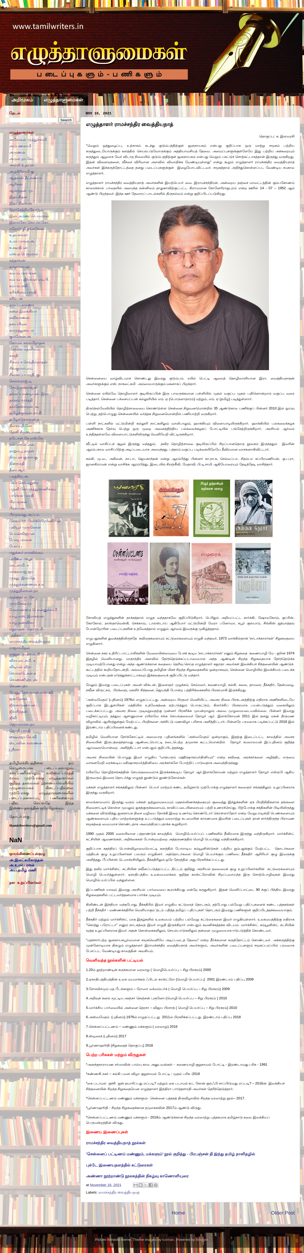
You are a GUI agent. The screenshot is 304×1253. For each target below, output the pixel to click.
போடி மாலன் (20, 540)
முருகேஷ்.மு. (21, 604)
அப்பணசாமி (20, 146)
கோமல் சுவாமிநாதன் (27, 343)
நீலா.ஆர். (17, 470)
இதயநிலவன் (20, 203)
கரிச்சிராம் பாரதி (22, 292)
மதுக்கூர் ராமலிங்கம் (26, 553)
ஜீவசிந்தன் (18, 712)
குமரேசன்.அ (20, 337)
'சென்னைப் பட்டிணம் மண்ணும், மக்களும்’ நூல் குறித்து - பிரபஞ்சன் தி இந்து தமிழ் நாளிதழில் (170, 1154)
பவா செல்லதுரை (23, 483)
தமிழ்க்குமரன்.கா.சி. (25, 413)
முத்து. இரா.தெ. (22, 578)
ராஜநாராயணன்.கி (24, 654)
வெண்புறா (18, 686)
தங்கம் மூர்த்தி (21, 400)
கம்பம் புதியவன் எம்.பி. (29, 280)
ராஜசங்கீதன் (19, 648)
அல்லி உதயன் (21, 165)
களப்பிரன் (18, 324)
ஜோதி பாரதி (19, 731)
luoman (168, 1240)
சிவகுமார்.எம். (21, 368)
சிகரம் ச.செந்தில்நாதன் (28, 362)
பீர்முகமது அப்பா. (24, 515)
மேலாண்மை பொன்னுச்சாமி (33, 610)
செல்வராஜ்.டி (20, 381)
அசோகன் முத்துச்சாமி (28, 140)
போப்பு (15, 546)
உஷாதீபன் (18, 248)
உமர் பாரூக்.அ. (22, 241)
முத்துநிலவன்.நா (23, 591)
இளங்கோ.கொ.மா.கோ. (29, 222)
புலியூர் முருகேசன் (25, 527)
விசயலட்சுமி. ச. (22, 661)
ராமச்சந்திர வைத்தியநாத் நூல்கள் (116, 1143)
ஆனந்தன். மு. (21, 191)
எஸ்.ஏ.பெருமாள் (23, 254)
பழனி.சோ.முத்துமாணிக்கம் (32, 489)
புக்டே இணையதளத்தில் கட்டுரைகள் (119, 1165)
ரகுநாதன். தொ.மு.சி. (26, 629)
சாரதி (13, 356)
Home (178, 1213)
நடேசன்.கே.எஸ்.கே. (26, 438)
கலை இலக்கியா (23, 311)
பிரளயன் (17, 508)
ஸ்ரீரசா (14, 749)
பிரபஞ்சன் (18, 502)
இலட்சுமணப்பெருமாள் (29, 216)
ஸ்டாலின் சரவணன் (25, 743)
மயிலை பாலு (20, 559)
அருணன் (17, 152)
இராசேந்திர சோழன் (26, 210)
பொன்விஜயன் (22, 534)
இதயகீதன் (18, 197)
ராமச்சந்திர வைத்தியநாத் (119, 1192)
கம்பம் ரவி (18, 286)
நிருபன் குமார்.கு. (23, 457)
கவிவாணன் (19, 318)
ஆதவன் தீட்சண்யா (25, 178)
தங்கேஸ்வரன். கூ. (24, 407)
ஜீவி (13, 718)
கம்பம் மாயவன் (22, 273)
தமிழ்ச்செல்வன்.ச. (24, 419)
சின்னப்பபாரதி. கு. (24, 375)
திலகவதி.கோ (20, 426)
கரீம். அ (16, 299)
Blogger (202, 1240)
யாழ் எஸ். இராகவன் (26, 616)
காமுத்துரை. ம (21, 330)
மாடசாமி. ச (19, 565)
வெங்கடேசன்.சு (22, 673)
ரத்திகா (15, 635)
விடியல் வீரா (20, 667)
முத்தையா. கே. (22, 597)
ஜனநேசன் (18, 699)
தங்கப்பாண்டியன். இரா (29, 394)
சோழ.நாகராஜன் (23, 388)
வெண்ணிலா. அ (23, 680)
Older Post (283, 1213)
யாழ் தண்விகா (21, 623)
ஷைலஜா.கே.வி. (23, 737)
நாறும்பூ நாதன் (21, 451)
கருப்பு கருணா (21, 305)
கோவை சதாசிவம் (24, 349)
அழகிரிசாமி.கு (21, 172)
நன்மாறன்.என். (22, 445)
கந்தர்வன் (17, 260)
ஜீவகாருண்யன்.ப (24, 705)
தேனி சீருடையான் (25, 432)
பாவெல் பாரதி (21, 496)
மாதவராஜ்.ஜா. (21, 572)
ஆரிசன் (16, 184)
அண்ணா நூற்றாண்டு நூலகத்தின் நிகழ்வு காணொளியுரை (137, 1176)
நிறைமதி (16, 464)
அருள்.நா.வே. (21, 159)
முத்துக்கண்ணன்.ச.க (26, 584)
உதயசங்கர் (18, 235)
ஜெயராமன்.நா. (22, 724)
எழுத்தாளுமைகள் (63, 99)
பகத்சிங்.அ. (19, 476)
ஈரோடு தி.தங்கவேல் (26, 229)
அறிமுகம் (22, 99)
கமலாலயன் (19, 267)
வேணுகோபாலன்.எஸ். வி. (31, 692)
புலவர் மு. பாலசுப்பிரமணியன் (35, 521)
